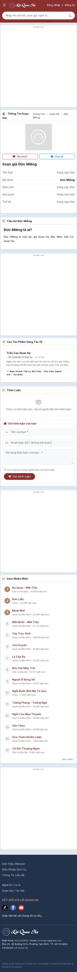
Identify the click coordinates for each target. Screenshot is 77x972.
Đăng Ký (70, 5)
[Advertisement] (38, 67)
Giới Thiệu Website (13, 863)
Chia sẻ (57, 156)
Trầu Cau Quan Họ (18, 353)
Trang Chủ (39, 114)
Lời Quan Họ (21, 947)
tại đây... (38, 915)
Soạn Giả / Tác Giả (13, 890)
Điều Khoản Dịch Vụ (14, 869)
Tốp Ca (27, 371)
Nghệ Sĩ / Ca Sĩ (11, 885)
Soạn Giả (54, 114)
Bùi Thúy (36, 371)
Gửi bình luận (19, 476)
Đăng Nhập (53, 5)
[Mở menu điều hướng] (4, 5)
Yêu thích (20, 156)
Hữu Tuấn (49, 371)
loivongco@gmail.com (49, 940)
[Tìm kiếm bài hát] (34, 15)
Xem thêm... (68, 759)
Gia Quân (17, 374)
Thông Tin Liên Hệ (13, 875)
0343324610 (22, 940)
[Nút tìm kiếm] (70, 15)
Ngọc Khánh (16, 371)
